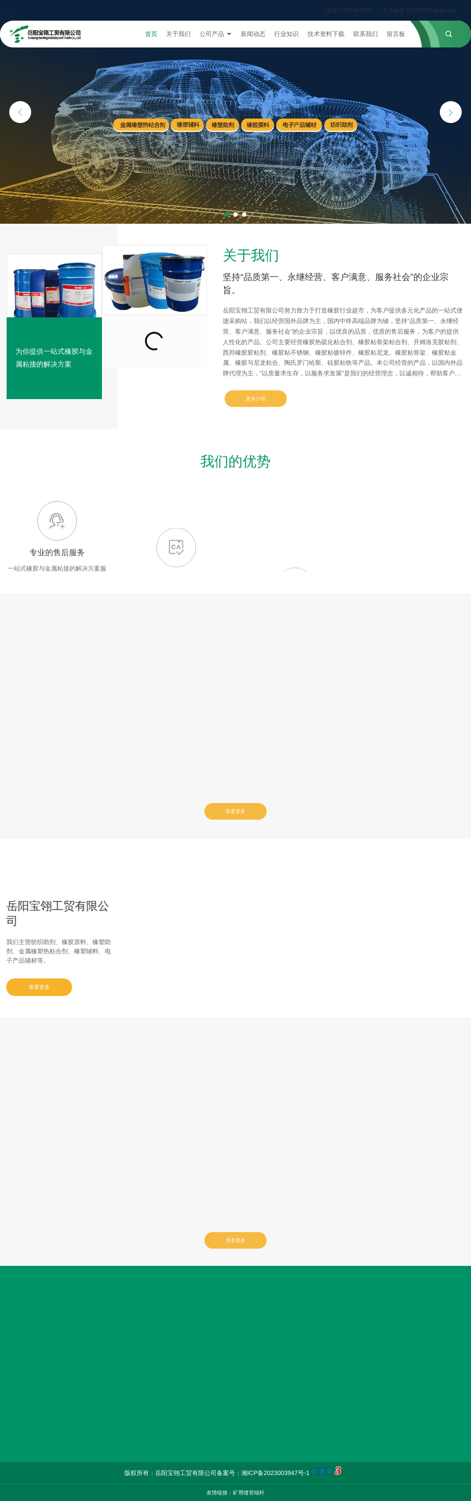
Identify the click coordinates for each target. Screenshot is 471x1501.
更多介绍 (256, 398)
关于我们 (178, 33)
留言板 (396, 33)
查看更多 (235, 811)
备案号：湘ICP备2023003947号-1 (263, 1472)
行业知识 (286, 33)
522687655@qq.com (431, 10)
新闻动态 (253, 33)
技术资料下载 (326, 33)
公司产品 (215, 33)
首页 (151, 33)
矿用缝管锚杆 (248, 1493)
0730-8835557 (356, 10)
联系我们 (365, 33)
